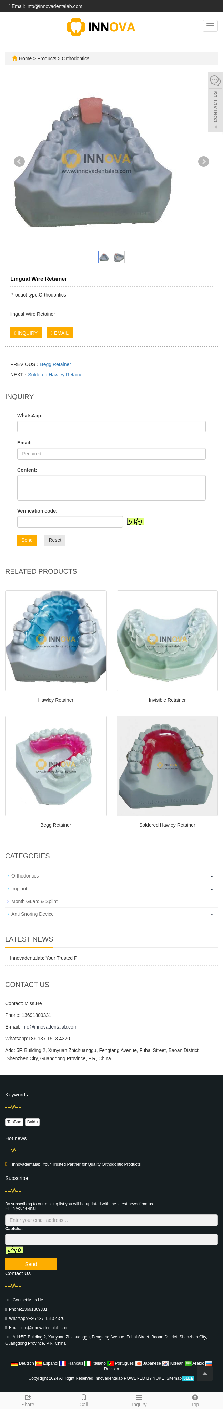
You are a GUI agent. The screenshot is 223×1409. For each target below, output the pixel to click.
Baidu (32, 1122)
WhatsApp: (30, 415)
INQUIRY (26, 333)
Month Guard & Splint (34, 901)
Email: (24, 442)
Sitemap (174, 1378)
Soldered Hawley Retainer (56, 374)
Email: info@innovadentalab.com (45, 6)
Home (25, 58)
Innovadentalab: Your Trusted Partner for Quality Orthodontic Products (76, 1164)
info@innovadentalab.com (49, 1027)
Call (84, 1399)
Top (195, 1399)
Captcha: (14, 1228)
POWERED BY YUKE (144, 1378)
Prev (19, 161)
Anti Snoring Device (32, 914)
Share (28, 1399)
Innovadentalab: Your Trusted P (43, 958)
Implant (19, 888)
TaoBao (14, 1122)
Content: (27, 470)
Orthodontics (75, 58)
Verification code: (37, 511)
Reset (55, 540)
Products (47, 58)
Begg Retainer (55, 364)
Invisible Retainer (167, 700)
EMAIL (60, 333)
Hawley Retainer (55, 700)
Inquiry (140, 1399)
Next (203, 161)
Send (27, 540)
